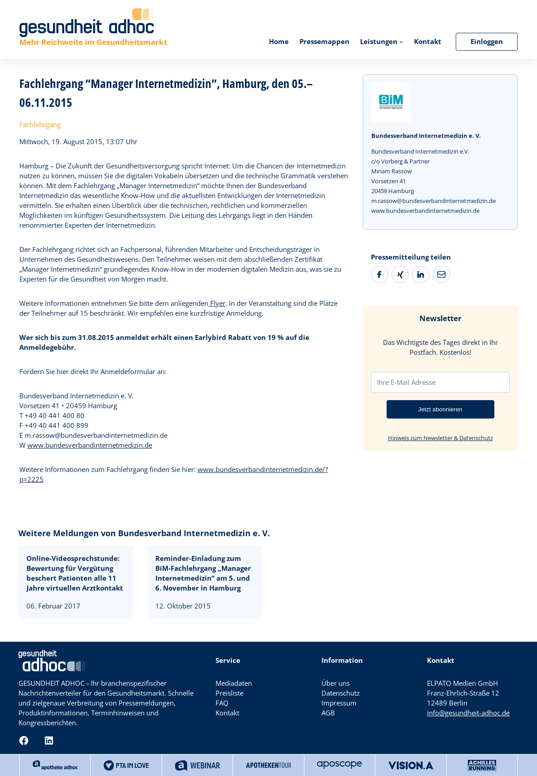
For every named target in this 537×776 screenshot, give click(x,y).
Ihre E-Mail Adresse (406, 382)
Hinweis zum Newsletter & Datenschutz (440, 438)
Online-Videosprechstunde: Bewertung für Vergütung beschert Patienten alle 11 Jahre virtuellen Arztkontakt (74, 573)
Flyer (216, 303)
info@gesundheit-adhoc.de (468, 713)
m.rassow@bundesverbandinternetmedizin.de (433, 201)
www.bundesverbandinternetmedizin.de (89, 445)
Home (279, 41)
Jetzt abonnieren (440, 409)
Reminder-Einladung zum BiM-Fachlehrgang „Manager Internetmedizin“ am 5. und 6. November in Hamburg (203, 573)
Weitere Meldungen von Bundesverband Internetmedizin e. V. (144, 533)
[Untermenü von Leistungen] (401, 42)
